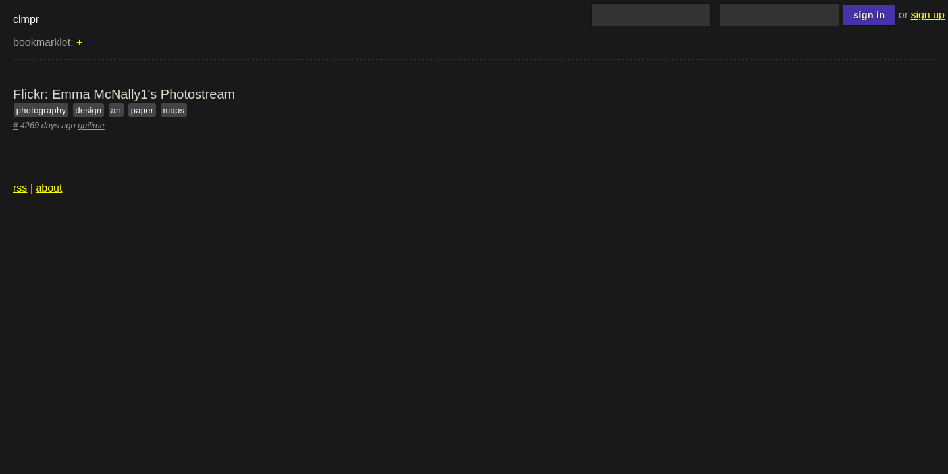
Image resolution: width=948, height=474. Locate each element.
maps (174, 110)
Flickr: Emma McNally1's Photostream (124, 94)
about (49, 188)
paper (142, 110)
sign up (927, 14)
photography (41, 110)
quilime (91, 125)
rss (20, 188)
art (116, 110)
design (88, 110)
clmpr (26, 19)
